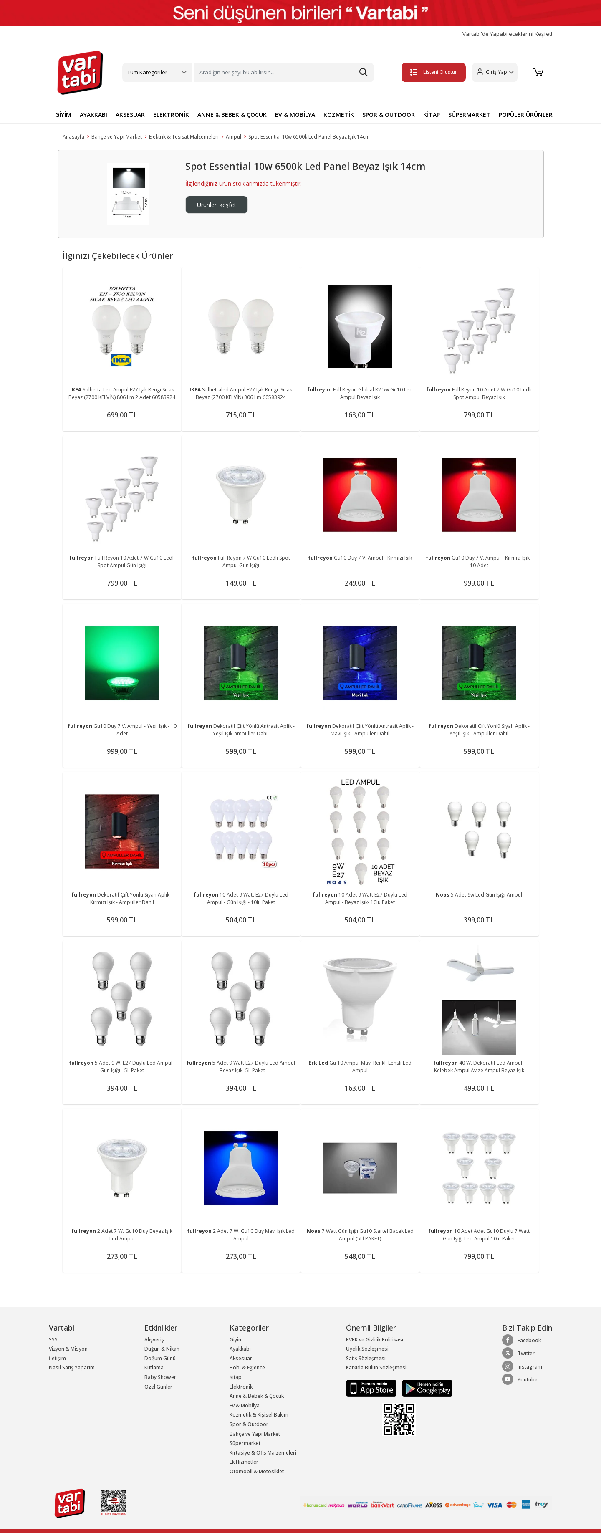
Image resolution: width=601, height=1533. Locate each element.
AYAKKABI (93, 115)
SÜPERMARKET (469, 115)
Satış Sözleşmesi (366, 1358)
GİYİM (63, 115)
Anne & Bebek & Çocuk (257, 1395)
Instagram (522, 1366)
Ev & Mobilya (245, 1405)
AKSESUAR (130, 115)
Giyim (236, 1339)
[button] (495, 72)
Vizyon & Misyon (68, 1348)
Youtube (520, 1379)
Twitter (518, 1353)
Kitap (236, 1377)
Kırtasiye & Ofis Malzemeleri (263, 1452)
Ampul (233, 136)
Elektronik (241, 1386)
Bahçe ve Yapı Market (116, 136)
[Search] (284, 72)
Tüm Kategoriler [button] (147, 72)
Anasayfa (73, 136)
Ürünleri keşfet (216, 205)
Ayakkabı (240, 1348)
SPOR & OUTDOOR (388, 115)
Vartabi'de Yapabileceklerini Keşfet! (507, 34)
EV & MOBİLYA (295, 115)
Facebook (521, 1340)
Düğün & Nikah (161, 1348)
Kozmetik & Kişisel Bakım (259, 1414)
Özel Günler (158, 1386)
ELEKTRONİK (171, 115)
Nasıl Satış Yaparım (72, 1367)
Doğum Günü (160, 1358)
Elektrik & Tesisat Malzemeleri (184, 136)
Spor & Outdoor (249, 1424)
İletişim (57, 1358)
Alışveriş (154, 1339)
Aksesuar (241, 1358)
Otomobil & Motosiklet (257, 1471)
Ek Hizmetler (244, 1461)
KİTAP (431, 115)
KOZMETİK (338, 115)
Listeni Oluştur (433, 72)
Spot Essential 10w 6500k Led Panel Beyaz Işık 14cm (309, 136)
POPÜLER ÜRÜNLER (526, 115)
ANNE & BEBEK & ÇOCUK (232, 115)
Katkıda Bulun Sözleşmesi (376, 1367)
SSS (53, 1339)
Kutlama (154, 1367)
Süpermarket (245, 1443)
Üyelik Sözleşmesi (367, 1348)
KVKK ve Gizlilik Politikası (374, 1339)
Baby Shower (160, 1377)
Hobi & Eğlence (247, 1367)
